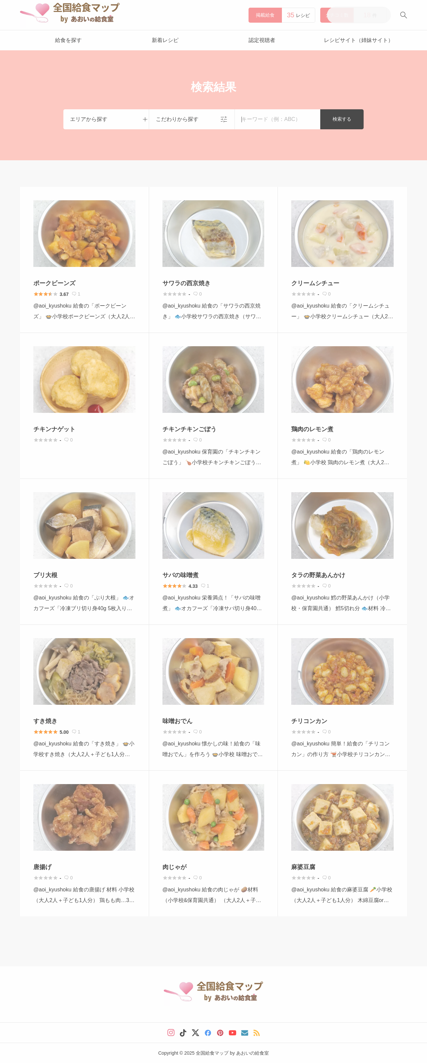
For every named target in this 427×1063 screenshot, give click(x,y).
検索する (342, 119)
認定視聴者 (262, 40)
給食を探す (68, 40)
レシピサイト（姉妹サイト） (358, 40)
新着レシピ (165, 40)
